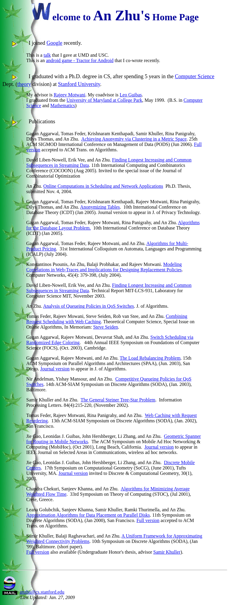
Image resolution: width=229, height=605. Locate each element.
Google (54, 43)
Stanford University (79, 84)
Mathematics (62, 105)
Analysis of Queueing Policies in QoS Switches (88, 306)
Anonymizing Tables (100, 207)
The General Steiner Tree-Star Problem (118, 399)
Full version (148, 520)
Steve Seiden (105, 327)
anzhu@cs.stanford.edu (42, 592)
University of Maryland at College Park (104, 100)
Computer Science (194, 76)
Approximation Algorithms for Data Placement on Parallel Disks (88, 515)
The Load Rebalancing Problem (150, 358)
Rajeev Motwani (69, 94)
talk (47, 55)
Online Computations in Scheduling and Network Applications (103, 186)
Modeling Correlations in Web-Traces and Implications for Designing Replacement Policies (104, 267)
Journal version (54, 368)
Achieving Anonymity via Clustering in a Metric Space (134, 138)
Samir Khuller (166, 552)
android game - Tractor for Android (79, 60)
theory (24, 84)
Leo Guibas (131, 94)
